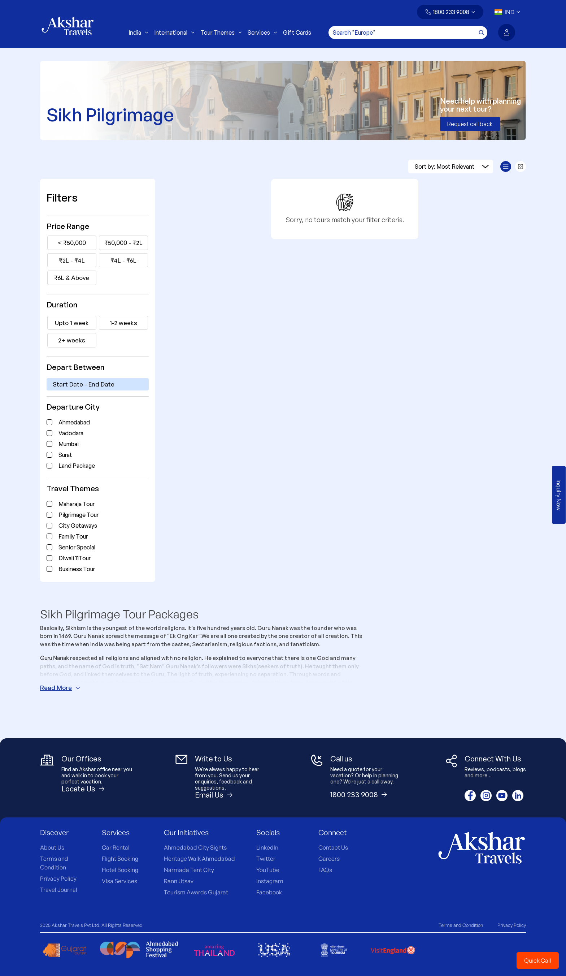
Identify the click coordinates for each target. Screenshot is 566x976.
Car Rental (116, 847)
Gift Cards (297, 32)
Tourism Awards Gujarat (196, 892)
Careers (329, 858)
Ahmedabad (74, 422)
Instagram (269, 881)
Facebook (269, 892)
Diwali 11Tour (74, 558)
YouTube (267, 869)
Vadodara (70, 433)
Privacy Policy (58, 878)
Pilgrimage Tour (78, 514)
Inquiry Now (558, 494)
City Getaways (77, 525)
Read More (60, 687)
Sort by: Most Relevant (452, 166)
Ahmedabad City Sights (195, 847)
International (174, 32)
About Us (52, 847)
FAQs (325, 869)
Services (262, 32)
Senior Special (76, 547)
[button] (450, 12)
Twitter (265, 858)
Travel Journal (58, 889)
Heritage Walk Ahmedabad (199, 858)
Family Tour (73, 536)
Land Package (76, 465)
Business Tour (76, 569)
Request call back (470, 124)
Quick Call (537, 960)
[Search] (407, 32)
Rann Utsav (178, 881)
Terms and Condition (461, 925)
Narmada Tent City (189, 869)
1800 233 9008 (451, 12)
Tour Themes (221, 32)
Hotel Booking (120, 869)
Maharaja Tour (76, 504)
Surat (65, 454)
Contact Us (333, 847)
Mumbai (68, 444)
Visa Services (119, 881)
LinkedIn (267, 847)
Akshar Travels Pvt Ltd (75, 925)
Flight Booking (120, 858)
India (138, 32)
